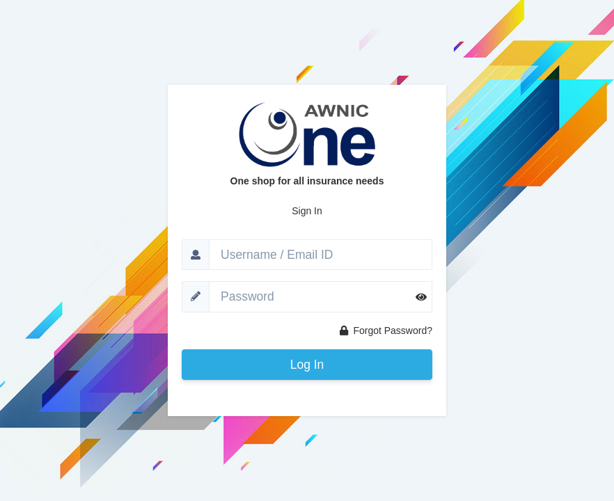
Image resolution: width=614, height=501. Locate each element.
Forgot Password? (386, 330)
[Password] (320, 296)
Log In (307, 365)
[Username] (320, 254)
